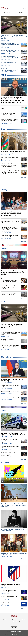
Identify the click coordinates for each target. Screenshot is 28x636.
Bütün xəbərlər (23, 125)
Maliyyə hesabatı (15, 619)
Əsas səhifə (7, 12)
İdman (3, 562)
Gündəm (4, 302)
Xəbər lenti (21, 12)
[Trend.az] (4, 8)
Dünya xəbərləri (6, 357)
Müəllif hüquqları (14, 622)
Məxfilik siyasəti (11, 624)
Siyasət (3, 129)
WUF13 (3, 75)
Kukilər (18, 624)
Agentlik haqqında (7, 619)
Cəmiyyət (4, 249)
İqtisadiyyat (5, 190)
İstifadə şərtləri (22, 622)
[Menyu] (26, 8)
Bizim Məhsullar (5, 622)
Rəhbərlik (23, 619)
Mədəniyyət (5, 462)
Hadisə (3, 411)
